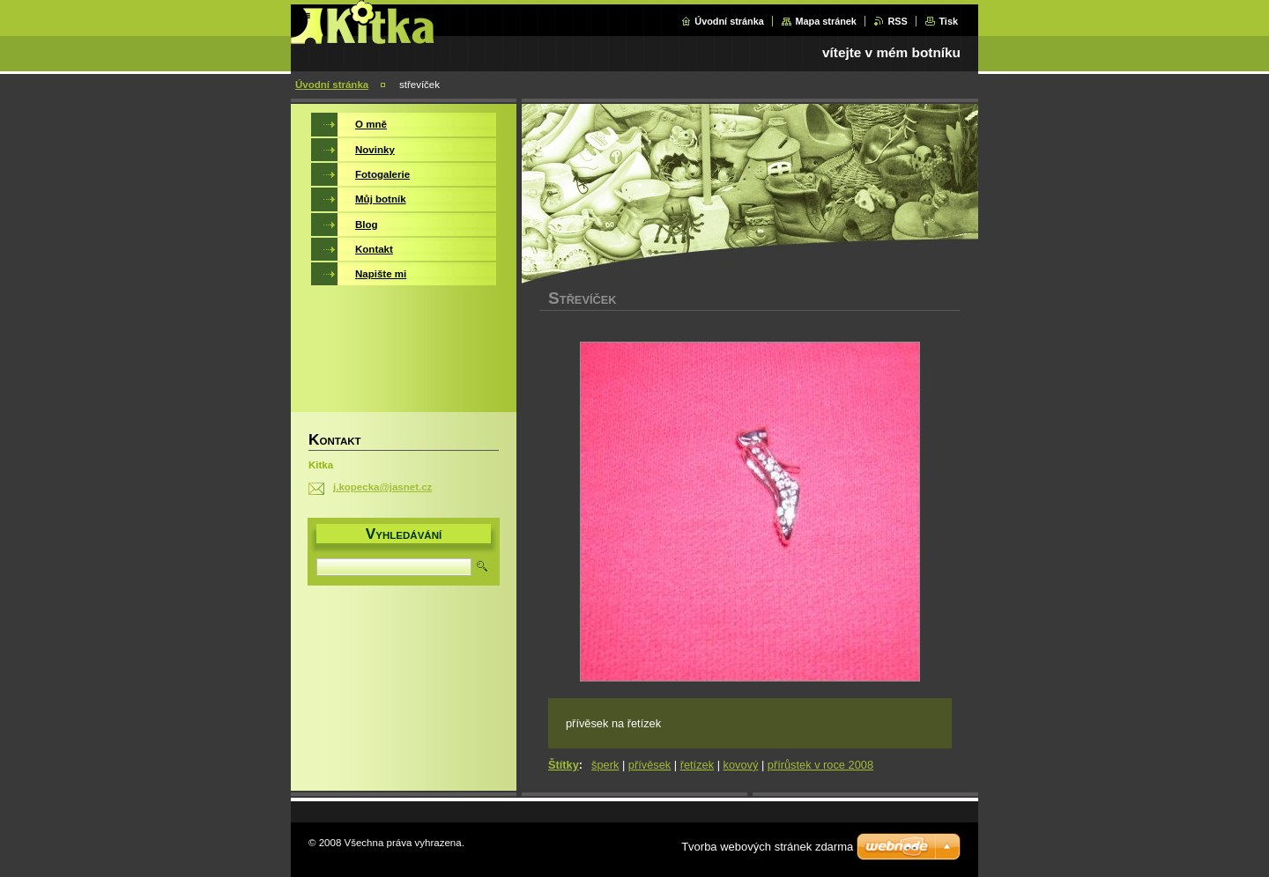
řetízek (697, 764)
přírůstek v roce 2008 (820, 764)
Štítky (563, 764)
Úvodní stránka (729, 21)
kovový (741, 764)
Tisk (948, 21)
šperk (605, 764)
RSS (897, 21)
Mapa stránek (826, 21)
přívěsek (649, 764)
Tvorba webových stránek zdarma (767, 846)
